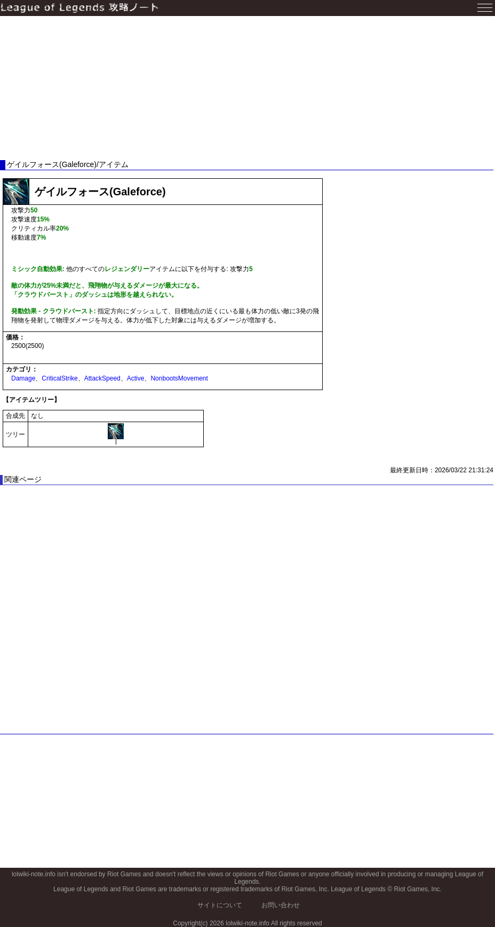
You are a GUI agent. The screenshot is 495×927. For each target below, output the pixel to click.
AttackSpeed (102, 378)
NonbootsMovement (178, 378)
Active (136, 378)
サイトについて (219, 905)
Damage (23, 378)
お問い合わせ (280, 905)
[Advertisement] (247, 88)
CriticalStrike (59, 378)
